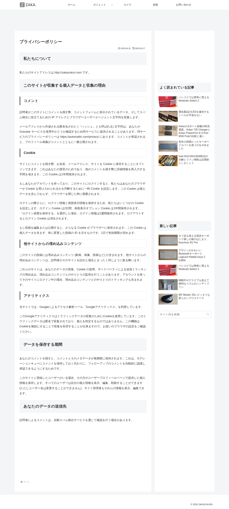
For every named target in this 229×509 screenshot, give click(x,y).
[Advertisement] (114, 19)
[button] (208, 314)
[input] (184, 314)
